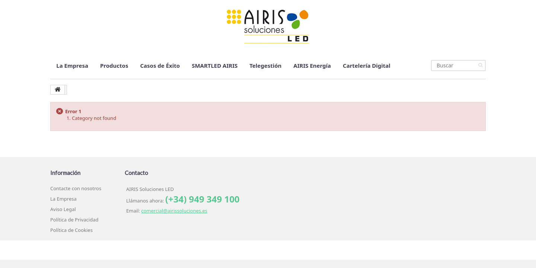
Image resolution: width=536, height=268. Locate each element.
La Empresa (72, 65)
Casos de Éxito (160, 65)
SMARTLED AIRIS (214, 65)
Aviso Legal (63, 209)
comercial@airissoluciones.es (174, 210)
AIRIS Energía (312, 65)
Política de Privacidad (74, 220)
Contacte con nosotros (75, 188)
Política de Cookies (71, 230)
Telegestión (265, 65)
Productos (114, 65)
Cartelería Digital (366, 65)
